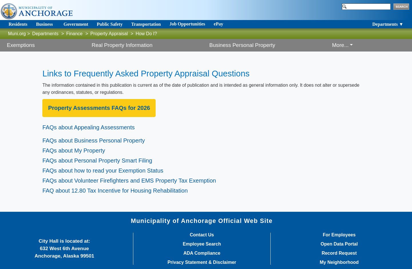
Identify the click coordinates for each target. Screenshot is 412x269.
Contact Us (202, 235)
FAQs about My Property (73, 150)
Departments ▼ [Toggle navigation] (387, 24)
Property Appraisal (109, 33)
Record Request (339, 253)
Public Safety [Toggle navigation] (109, 24)
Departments (45, 33)
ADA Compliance (201, 253)
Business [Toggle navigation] (44, 24)
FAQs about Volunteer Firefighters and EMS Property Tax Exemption (129, 180)
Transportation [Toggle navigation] (146, 24)
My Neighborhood (339, 262)
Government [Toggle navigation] (76, 24)
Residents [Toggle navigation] (18, 24)
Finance (74, 33)
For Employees (339, 235)
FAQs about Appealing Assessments (88, 127)
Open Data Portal (339, 244)
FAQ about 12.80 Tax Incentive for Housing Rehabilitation (115, 190)
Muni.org (17, 33)
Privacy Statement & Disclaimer (201, 262)
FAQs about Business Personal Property (93, 140)
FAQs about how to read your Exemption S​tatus (102, 170)
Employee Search (202, 244)
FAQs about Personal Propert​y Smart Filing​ (97, 160)
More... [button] (340, 45)
